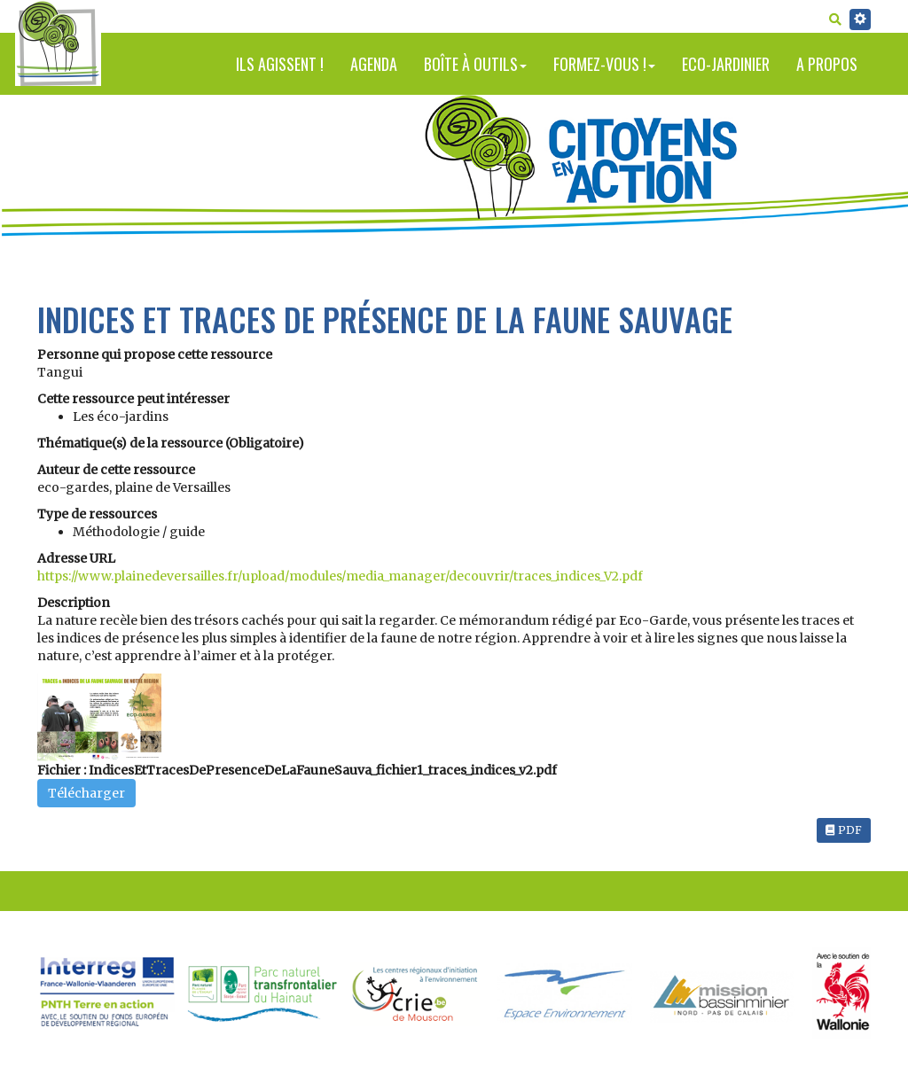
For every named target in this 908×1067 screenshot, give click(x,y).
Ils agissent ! (280, 63)
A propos (826, 63)
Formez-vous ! (604, 63)
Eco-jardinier (726, 63)
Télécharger (86, 793)
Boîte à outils (475, 63)
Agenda (373, 63)
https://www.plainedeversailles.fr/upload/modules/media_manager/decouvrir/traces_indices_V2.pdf (340, 576)
